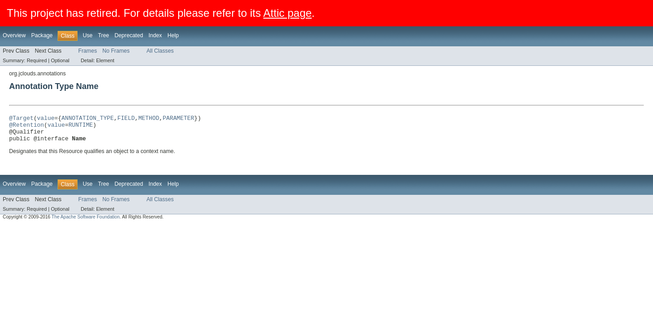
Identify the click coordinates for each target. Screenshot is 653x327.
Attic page (287, 13)
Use (88, 35)
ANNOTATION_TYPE (87, 119)
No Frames (116, 51)
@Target (21, 119)
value (45, 119)
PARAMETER (178, 119)
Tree (103, 35)
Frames (87, 51)
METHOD (148, 119)
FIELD (126, 119)
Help (173, 35)
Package (42, 35)
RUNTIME (80, 127)
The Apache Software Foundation (86, 222)
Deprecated (129, 35)
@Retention (26, 127)
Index (155, 35)
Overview (14, 35)
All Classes (160, 51)
